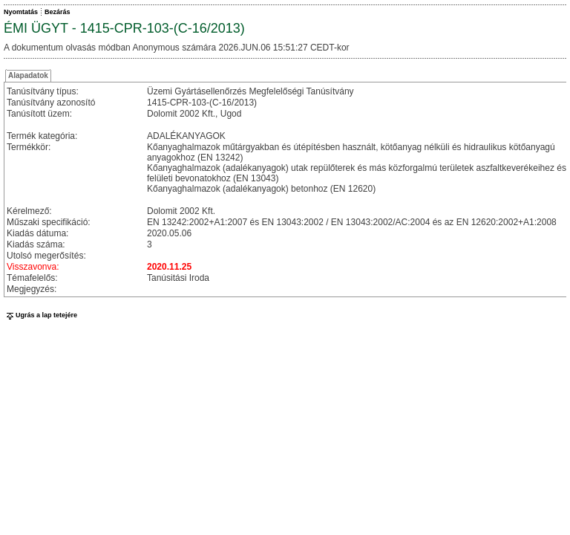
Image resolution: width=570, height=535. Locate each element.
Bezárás (58, 12)
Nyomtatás (21, 12)
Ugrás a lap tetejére (40, 315)
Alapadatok (28, 75)
